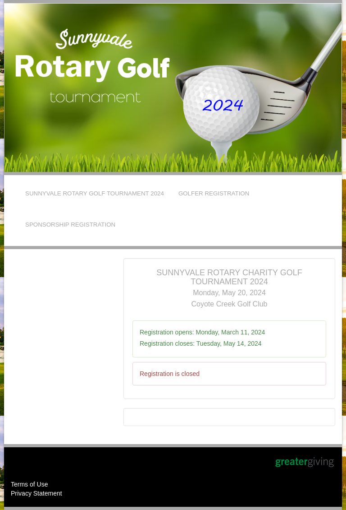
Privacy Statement (36, 493)
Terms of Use (29, 484)
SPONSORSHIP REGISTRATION (70, 224)
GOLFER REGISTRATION (213, 193)
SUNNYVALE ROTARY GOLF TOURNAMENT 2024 (94, 193)
